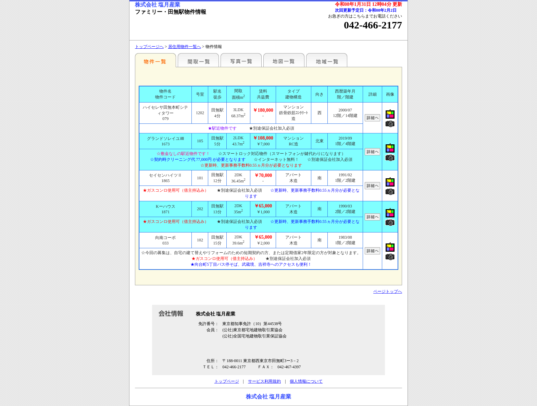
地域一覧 (326, 60)
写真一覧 (241, 60)
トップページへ (149, 46)
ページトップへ (387, 291)
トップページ (226, 381)
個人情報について (306, 381)
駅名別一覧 (155, 60)
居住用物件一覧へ (184, 46)
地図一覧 (283, 60)
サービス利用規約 (264, 381)
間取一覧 (198, 60)
